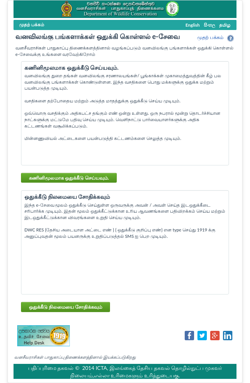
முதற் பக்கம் (210, 37)
